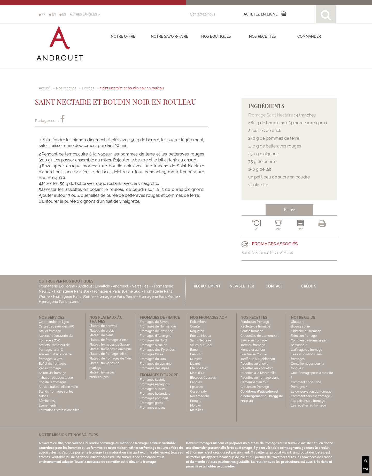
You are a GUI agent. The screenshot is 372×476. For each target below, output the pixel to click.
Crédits (308, 286)
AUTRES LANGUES (85, 14)
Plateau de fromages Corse (108, 340)
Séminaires (47, 401)
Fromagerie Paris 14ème (59, 302)
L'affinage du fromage (306, 350)
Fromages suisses (153, 389)
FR (42, 14)
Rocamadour (199, 396)
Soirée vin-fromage (52, 373)
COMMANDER (309, 36)
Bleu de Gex (199, 368)
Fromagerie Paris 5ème (158, 296)
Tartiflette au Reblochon (258, 359)
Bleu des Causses (203, 377)
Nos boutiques (216, 36)
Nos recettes (262, 36)
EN (52, 14)
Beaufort (196, 354)
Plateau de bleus (101, 335)
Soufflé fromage (252, 331)
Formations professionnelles (59, 410)
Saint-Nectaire (254, 253)
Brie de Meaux (200, 336)
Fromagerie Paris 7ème (116, 296)
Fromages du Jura (153, 359)
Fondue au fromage (255, 322)
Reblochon (198, 322)
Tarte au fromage (253, 345)
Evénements (48, 405)
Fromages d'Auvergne (155, 336)
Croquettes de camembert (259, 336)
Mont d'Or (197, 373)
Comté (195, 326)
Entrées (88, 88)
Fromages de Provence (156, 331)
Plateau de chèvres (103, 326)
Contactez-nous (202, 14)
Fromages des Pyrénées (157, 350)
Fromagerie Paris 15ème (73, 296)
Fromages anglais (152, 407)
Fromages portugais (154, 398)
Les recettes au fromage (308, 405)
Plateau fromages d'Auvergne (110, 349)
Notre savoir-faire (169, 36)
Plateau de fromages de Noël (110, 358)
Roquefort (197, 331)
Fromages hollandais (155, 393)
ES (62, 14)
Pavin (274, 253)
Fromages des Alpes (154, 368)
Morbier (195, 405)
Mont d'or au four (253, 350)
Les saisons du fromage (308, 401)
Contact (274, 286)
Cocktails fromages (52, 382)
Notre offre (123, 36)
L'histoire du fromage (306, 331)
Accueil (44, 88)
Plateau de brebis (101, 330)
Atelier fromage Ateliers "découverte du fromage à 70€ (56, 335)
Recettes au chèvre (254, 363)
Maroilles (196, 410)
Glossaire (298, 322)
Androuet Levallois (94, 286)
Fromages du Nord (153, 340)
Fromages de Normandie (158, 326)
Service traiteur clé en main (58, 387)
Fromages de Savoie (154, 322)
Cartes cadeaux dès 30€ (56, 326)
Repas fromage (50, 368)
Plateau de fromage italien (108, 354)
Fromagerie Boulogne (57, 286)
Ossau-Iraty (199, 391)
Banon (194, 350)
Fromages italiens (152, 379)
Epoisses (196, 387)
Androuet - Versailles (130, 286)
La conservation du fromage (311, 391)
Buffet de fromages (52, 363)
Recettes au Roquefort (257, 368)
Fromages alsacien (153, 345)
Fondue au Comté (253, 354)
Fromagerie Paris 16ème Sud (116, 291)
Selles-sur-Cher (201, 345)
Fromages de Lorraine (156, 363)
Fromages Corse (151, 354)
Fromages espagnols (155, 384)
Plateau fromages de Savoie (109, 344)
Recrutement (207, 286)
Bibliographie (300, 326)
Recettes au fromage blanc (260, 377)
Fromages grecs (151, 403)
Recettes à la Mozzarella (258, 373)
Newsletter (242, 286)
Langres (196, 382)
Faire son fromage (304, 336)
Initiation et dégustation (56, 377)
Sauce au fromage (254, 340)
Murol (288, 253)
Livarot (195, 363)
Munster (196, 359)
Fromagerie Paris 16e (71, 291)
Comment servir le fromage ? (311, 396)
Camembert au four (254, 382)
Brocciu (195, 401)
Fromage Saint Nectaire (270, 115)
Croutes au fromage (255, 387)
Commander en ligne (54, 322)
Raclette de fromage (255, 326)
